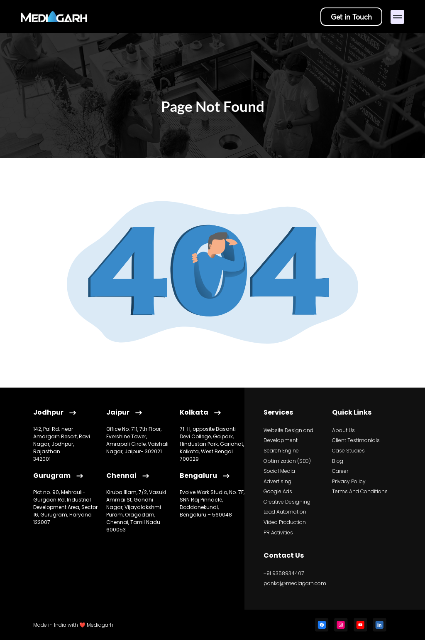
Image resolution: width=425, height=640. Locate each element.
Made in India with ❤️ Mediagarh (73, 624)
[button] (397, 17)
